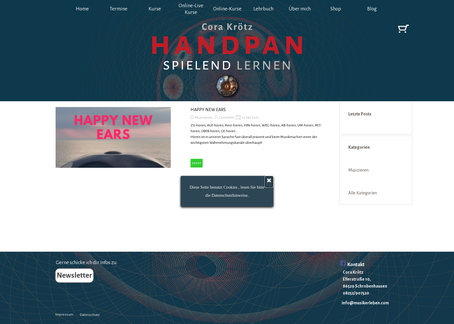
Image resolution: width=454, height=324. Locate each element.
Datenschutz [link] (90, 315)
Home (82, 9)
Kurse (155, 9)
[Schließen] (269, 195)
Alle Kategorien (362, 193)
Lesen (196, 163)
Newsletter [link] (74, 275)
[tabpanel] (368, 282)
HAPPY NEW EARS (208, 109)
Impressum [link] (64, 314)
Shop (335, 9)
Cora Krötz (227, 117)
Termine (118, 9)
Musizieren (204, 117)
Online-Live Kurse (191, 9)
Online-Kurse (227, 9)
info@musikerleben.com (365, 303)
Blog (372, 9)
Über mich (300, 9)
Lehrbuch (263, 9)
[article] (185, 137)
